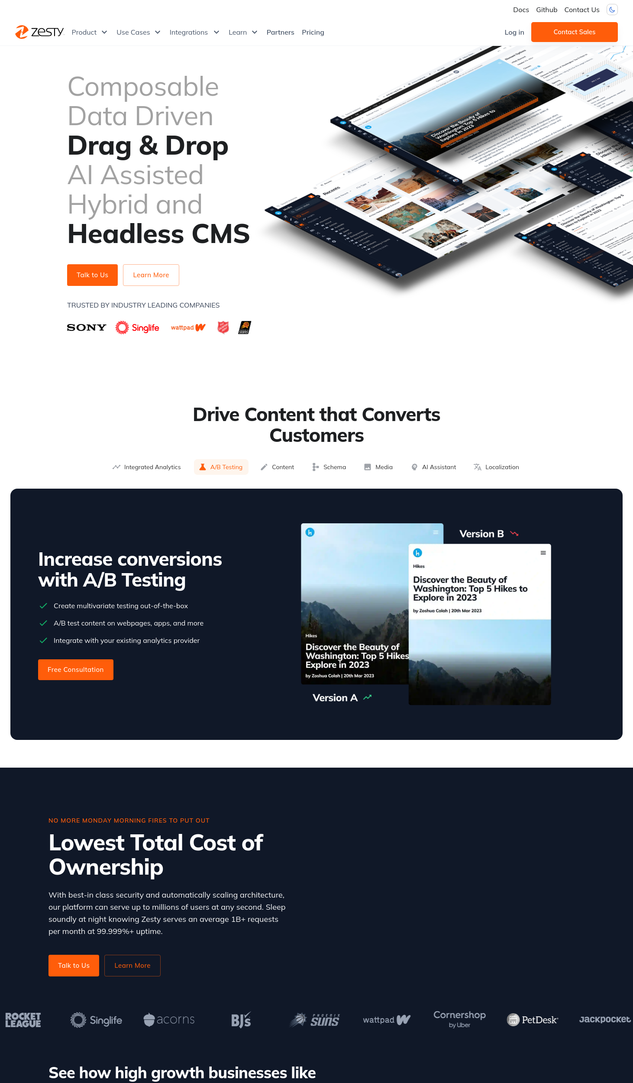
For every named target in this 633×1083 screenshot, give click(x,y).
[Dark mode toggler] (612, 9)
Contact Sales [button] (574, 32)
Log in (514, 32)
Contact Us (582, 9)
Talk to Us (92, 275)
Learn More (151, 275)
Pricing (313, 32)
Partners (280, 32)
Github (546, 9)
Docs (521, 9)
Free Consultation (75, 669)
